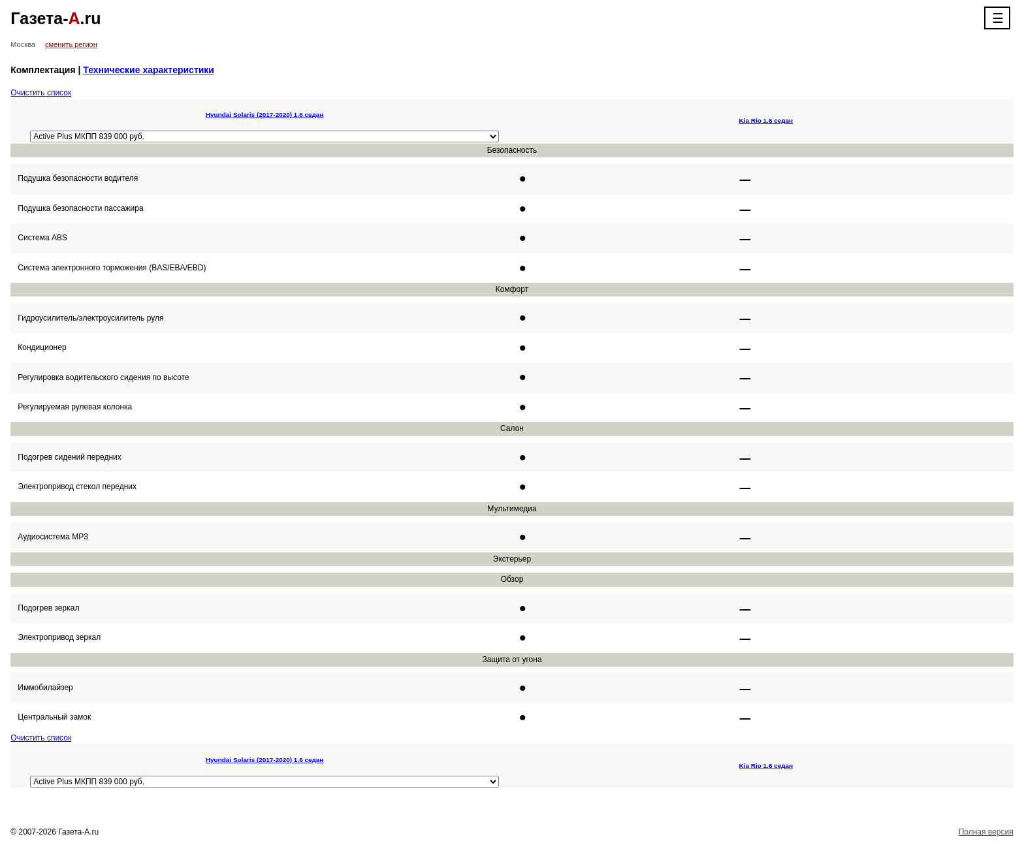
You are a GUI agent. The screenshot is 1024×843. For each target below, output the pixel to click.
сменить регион (71, 44)
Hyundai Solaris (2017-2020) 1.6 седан (265, 114)
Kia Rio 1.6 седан (766, 120)
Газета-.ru (55, 18)
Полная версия (986, 831)
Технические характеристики (148, 70)
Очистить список (40, 92)
